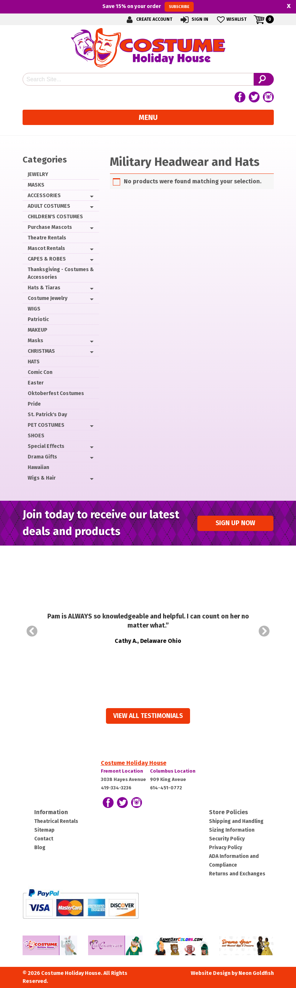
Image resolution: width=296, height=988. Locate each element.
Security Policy (227, 839)
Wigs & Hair (42, 478)
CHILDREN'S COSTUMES (55, 217)
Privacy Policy (225, 847)
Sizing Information (231, 830)
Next (264, 631)
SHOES (36, 436)
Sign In (193, 19)
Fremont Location (122, 771)
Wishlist (231, 19)
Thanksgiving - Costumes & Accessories (61, 273)
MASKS (36, 185)
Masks (35, 340)
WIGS (34, 309)
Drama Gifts (42, 457)
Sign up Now (235, 523)
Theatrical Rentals (56, 821)
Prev (32, 631)
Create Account (148, 19)
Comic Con (40, 372)
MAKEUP (37, 330)
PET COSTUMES (46, 425)
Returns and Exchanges (237, 874)
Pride (34, 404)
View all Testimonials (148, 716)
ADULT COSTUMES (49, 206)
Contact (43, 839)
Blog (40, 847)
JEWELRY (38, 174)
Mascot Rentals (46, 248)
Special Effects (46, 446)
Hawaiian (38, 467)
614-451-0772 (166, 787)
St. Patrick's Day (47, 414)
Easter (36, 383)
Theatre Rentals (47, 238)
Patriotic (38, 319)
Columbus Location (173, 771)
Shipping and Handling (236, 821)
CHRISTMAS (41, 351)
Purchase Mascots (50, 227)
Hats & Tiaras (44, 288)
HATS (34, 362)
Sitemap (44, 830)
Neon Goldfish (256, 973)
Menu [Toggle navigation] (148, 117)
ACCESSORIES (44, 195)
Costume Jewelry (47, 298)
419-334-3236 (116, 787)
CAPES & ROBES (47, 259)
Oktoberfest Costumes (56, 393)
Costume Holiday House (133, 762)
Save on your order (148, 6)
